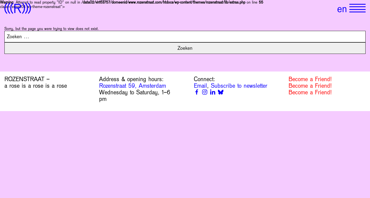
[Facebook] (197, 92)
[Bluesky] (221, 92)
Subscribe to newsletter (239, 85)
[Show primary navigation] (357, 8)
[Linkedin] (213, 92)
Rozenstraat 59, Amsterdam (132, 85)
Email (200, 85)
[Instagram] (205, 92)
